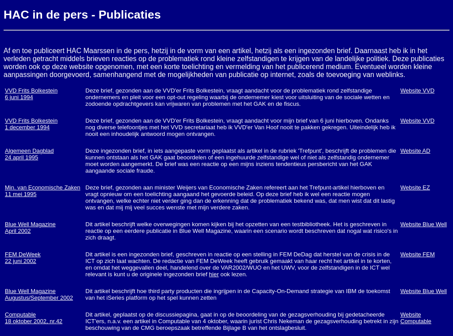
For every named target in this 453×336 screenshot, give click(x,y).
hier (214, 274)
